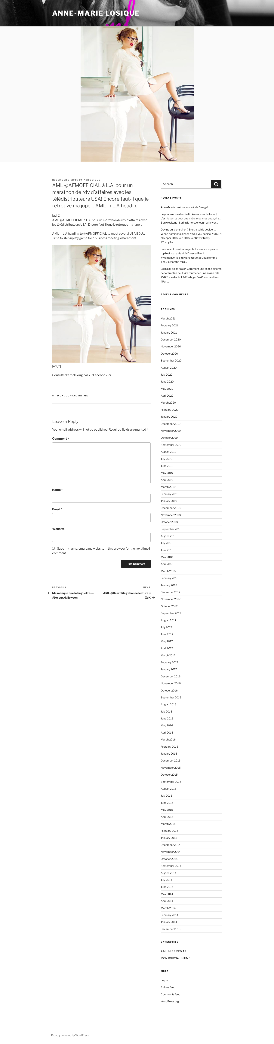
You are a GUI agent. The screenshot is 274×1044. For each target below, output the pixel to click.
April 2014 (167, 900)
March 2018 (168, 571)
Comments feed (170, 994)
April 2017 (167, 648)
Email (57, 509)
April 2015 (167, 816)
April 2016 (167, 732)
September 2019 (171, 444)
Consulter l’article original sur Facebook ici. (82, 375)
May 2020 (167, 388)
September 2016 (171, 697)
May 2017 (167, 641)
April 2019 (167, 479)
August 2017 (168, 620)
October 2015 (169, 774)
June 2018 (167, 550)
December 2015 (170, 760)
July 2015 (166, 795)
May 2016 (167, 725)
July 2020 (167, 374)
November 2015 (171, 767)
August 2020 (169, 367)
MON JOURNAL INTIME (72, 395)
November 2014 (171, 851)
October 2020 (169, 353)
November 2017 (170, 599)
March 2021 (168, 318)
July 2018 (166, 543)
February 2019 (169, 494)
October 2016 (169, 690)
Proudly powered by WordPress (70, 1035)
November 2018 (171, 515)
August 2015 (168, 788)
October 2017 (169, 606)
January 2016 (169, 753)
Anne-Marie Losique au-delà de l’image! (184, 207)
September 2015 (171, 781)
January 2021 (169, 332)
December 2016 (170, 676)
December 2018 (170, 507)
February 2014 (169, 915)
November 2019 (171, 430)
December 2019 (170, 423)
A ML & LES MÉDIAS (173, 951)
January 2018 (169, 585)
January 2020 (169, 416)
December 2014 (170, 844)
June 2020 (167, 381)
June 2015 (167, 802)
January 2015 (169, 837)
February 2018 (169, 578)
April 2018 (167, 564)
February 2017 (169, 662)
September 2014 (171, 865)
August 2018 (168, 536)
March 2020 (168, 402)
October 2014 (169, 858)
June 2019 (167, 465)
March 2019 (168, 486)
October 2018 (169, 522)
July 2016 (166, 711)
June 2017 (167, 634)
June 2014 (167, 886)
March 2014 (168, 908)
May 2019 (167, 472)
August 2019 (168, 451)
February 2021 (169, 325)
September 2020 (171, 360)
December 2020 (171, 339)
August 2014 (168, 873)
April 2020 (167, 395)
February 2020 (170, 409)
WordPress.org (170, 1001)
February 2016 (169, 746)
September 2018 (171, 529)
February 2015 (169, 830)
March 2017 (168, 655)
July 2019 (166, 458)
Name (57, 490)
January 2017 (169, 669)
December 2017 (170, 592)
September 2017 (171, 613)
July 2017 (166, 627)
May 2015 (167, 809)
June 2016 (167, 718)
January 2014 (169, 921)
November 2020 (171, 346)
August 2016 (168, 704)
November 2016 (171, 683)
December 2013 (170, 929)
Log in (164, 980)
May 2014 (167, 894)
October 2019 (169, 437)
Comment (60, 438)
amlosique (92, 180)
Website (58, 529)
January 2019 (169, 500)
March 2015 (168, 823)
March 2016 (168, 739)
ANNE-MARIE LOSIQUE (96, 13)
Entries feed (168, 987)
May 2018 (167, 557)
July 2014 (166, 879)
